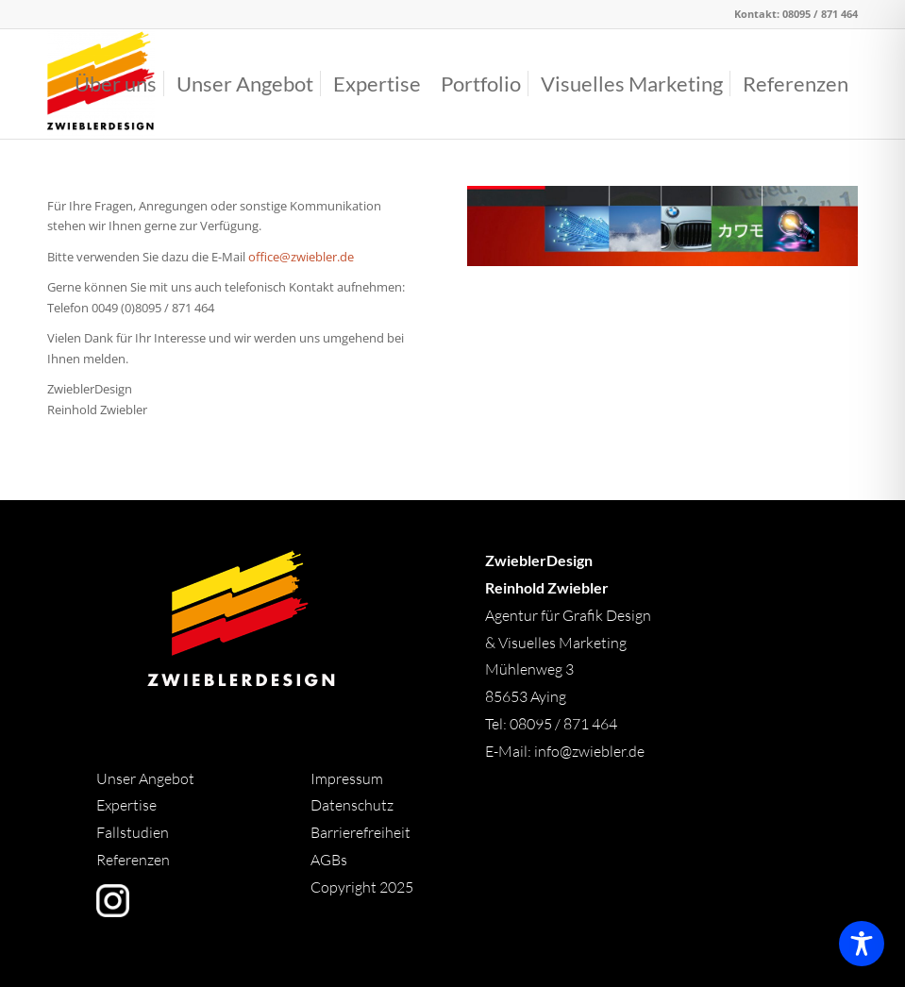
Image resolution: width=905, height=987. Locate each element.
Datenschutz (352, 804)
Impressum (346, 778)
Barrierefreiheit (360, 832)
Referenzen (133, 859)
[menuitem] (115, 84)
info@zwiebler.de (589, 751)
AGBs (330, 859)
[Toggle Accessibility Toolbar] (861, 943)
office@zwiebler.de (301, 256)
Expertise (126, 804)
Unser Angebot (145, 778)
